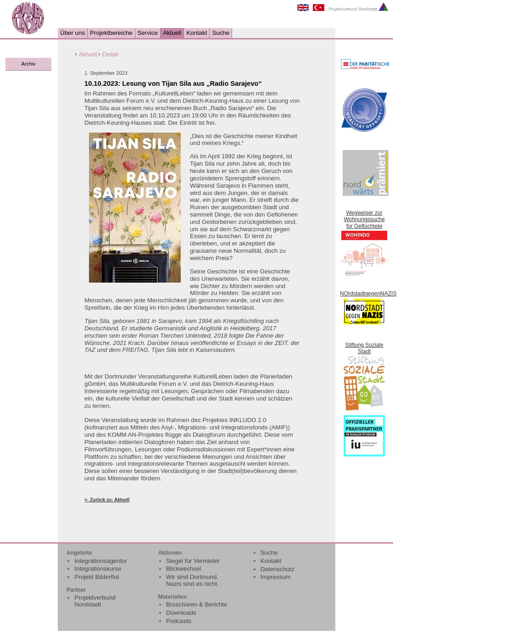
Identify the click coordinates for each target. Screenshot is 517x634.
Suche (220, 32)
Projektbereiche (111, 32)
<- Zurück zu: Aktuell (106, 499)
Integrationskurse (97, 568)
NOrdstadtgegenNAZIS (368, 293)
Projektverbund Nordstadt (95, 601)
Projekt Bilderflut (96, 576)
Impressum (276, 576)
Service (148, 32)
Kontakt (196, 32)
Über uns (72, 32)
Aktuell (172, 32)
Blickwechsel (183, 568)
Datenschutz (278, 569)
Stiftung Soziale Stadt (364, 348)
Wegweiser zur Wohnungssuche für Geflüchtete (364, 219)
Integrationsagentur (100, 560)
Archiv (28, 64)
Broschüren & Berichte (196, 604)
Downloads (181, 612)
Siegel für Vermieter (193, 560)
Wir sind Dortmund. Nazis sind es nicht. (192, 580)
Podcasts (178, 620)
